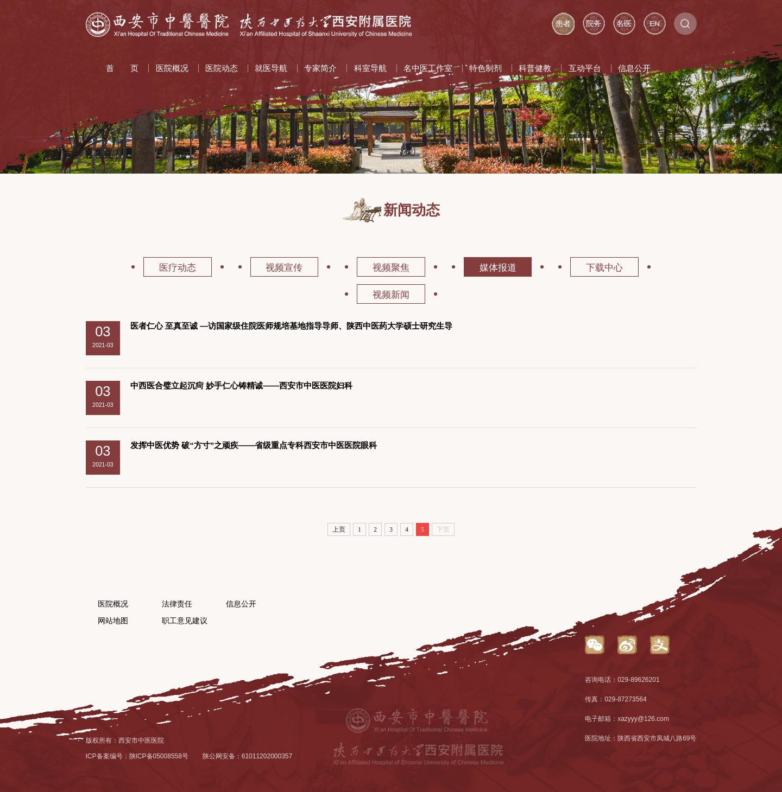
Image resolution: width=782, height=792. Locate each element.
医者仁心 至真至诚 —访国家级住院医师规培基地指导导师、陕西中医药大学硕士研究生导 (291, 325)
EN (654, 24)
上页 (338, 529)
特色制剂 (485, 68)
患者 (563, 24)
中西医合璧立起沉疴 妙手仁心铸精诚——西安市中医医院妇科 (241, 385)
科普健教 (535, 68)
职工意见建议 (184, 621)
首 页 (122, 68)
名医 (624, 24)
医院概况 (172, 68)
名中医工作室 (427, 68)
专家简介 (320, 68)
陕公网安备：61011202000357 (247, 756)
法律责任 (177, 604)
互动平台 (585, 68)
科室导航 (370, 68)
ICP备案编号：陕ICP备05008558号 (137, 756)
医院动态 (221, 68)
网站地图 (113, 621)
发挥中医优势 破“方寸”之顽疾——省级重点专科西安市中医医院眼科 (253, 445)
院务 (593, 24)
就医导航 (271, 68)
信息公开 (634, 68)
